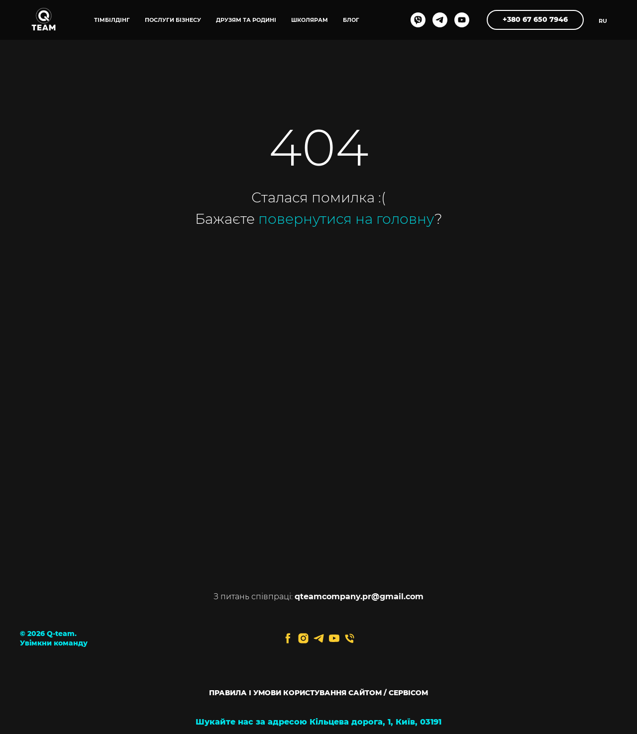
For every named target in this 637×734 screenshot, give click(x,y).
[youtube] (461, 19)
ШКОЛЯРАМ (309, 19)
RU (603, 20)
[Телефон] (349, 638)
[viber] (418, 19)
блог (351, 19)
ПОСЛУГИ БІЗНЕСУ (173, 19)
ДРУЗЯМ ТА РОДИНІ (246, 19)
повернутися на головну (346, 218)
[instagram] (303, 638)
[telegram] (439, 19)
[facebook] (288, 638)
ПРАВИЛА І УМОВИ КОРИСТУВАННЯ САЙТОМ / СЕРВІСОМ (318, 692)
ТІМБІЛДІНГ (112, 19)
